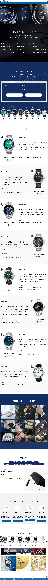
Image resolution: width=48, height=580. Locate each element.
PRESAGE (30, 3)
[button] (7, 160)
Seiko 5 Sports (42, 3)
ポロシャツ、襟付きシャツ (33, 95)
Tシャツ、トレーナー (15, 95)
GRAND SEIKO (6, 3)
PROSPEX (18, 3)
